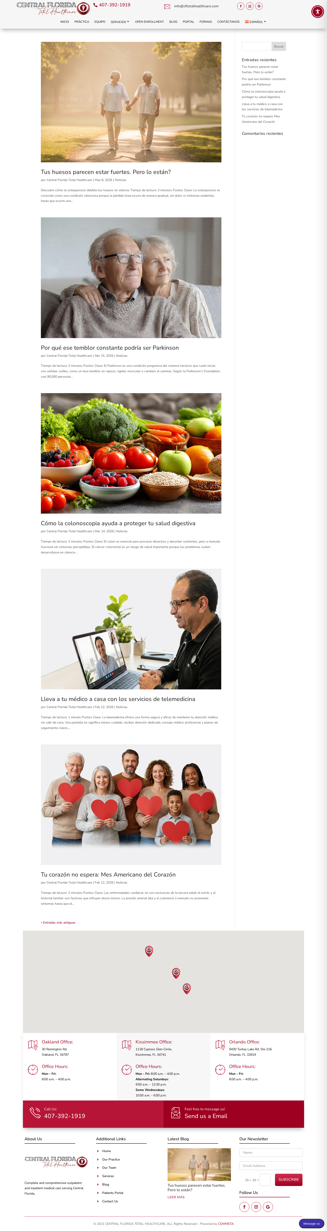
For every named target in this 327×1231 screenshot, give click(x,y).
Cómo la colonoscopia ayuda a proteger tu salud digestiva (118, 523)
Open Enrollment (149, 22)
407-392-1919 (114, 5)
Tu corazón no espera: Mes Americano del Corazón (108, 875)
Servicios (118, 22)
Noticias (120, 180)
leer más (176, 1197)
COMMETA (226, 1224)
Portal (188, 22)
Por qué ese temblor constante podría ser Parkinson (110, 348)
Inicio (64, 22)
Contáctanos (228, 22)
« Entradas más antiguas (58, 922)
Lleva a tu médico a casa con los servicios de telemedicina (118, 699)
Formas (206, 22)
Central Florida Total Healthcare (69, 180)
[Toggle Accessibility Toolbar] (318, 12)
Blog (173, 22)
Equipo (99, 22)
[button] (149, 951)
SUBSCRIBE (289, 1179)
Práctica (81, 22)
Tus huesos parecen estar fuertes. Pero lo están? (106, 172)
